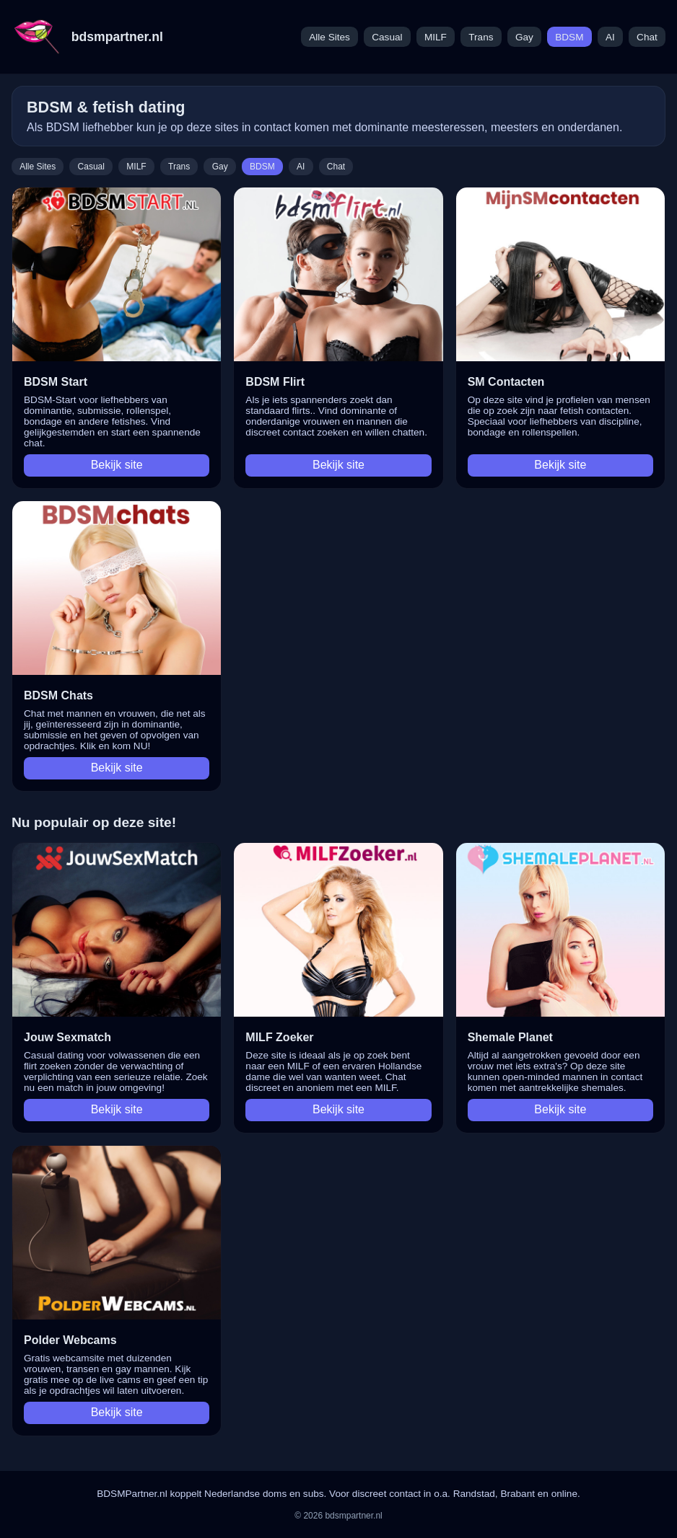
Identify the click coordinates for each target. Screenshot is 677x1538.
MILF (435, 37)
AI (610, 37)
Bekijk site (117, 465)
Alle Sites (329, 37)
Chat (647, 37)
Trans (480, 37)
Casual (387, 37)
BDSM (569, 37)
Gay (524, 37)
